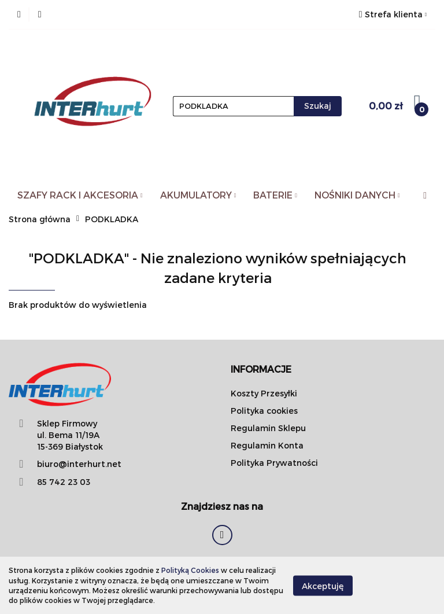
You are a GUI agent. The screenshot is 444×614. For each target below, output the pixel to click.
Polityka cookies (264, 411)
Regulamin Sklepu (268, 428)
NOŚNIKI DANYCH (357, 194)
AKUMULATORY (198, 194)
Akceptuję (323, 585)
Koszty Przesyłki (264, 393)
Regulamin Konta (267, 445)
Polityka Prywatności (274, 463)
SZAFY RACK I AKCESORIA (80, 194)
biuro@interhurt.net (79, 464)
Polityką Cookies (190, 570)
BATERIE (275, 194)
